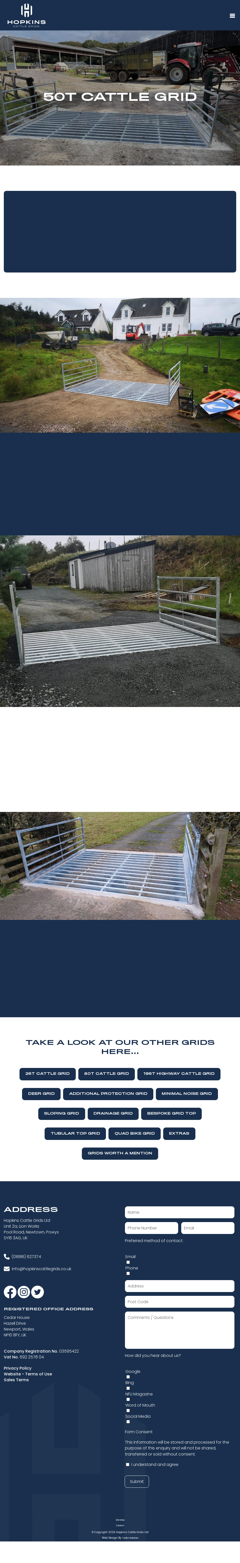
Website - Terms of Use (28, 1374)
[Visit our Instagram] (24, 1292)
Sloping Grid (61, 1113)
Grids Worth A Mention (120, 1153)
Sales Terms (16, 1380)
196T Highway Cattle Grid (179, 1074)
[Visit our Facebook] (10, 1292)
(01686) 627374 (26, 1257)
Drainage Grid (113, 1113)
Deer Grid (41, 1094)
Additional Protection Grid (108, 1094)
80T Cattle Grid (106, 1074)
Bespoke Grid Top (171, 1113)
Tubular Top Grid (75, 1133)
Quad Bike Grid (135, 1133)
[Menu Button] (232, 16)
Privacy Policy (17, 1368)
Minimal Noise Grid (187, 1094)
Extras (179, 1133)
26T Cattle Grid (47, 1074)
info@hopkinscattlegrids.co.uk (41, 1269)
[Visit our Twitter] (37, 1292)
